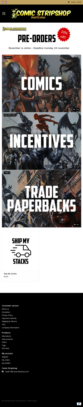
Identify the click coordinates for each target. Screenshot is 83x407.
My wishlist (6, 363)
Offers (4, 342)
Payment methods (9, 318)
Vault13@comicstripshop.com (17, 371)
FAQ (3, 324)
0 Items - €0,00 (74, 2)
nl (3, 2)
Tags (4, 345)
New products (7, 339)
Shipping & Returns (9, 321)
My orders (6, 360)
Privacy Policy (7, 315)
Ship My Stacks (10, 273)
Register (5, 357)
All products (6, 336)
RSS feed (5, 348)
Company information (10, 327)
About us (5, 309)
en (6, 2)
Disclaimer (6, 312)
